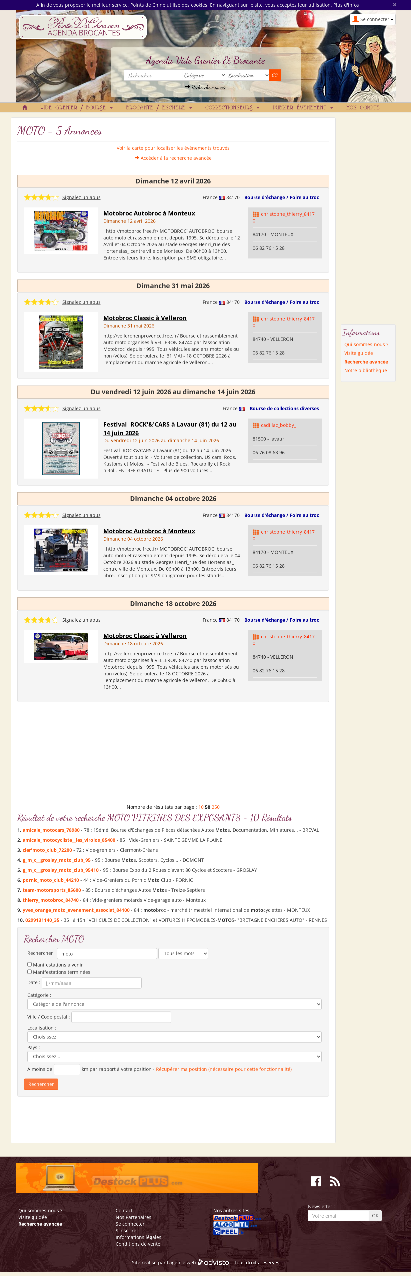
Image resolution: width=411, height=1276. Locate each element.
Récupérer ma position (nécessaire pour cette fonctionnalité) (224, 1069)
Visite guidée (358, 353)
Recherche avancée (205, 87)
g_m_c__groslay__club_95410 (61, 870)
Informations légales (138, 1237)
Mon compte (363, 108)
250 (216, 807)
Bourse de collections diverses (284, 408)
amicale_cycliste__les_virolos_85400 (69, 840)
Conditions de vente (138, 1244)
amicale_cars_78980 (51, 830)
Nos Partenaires (133, 1217)
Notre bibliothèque (365, 370)
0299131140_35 (42, 920)
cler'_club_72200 (47, 850)
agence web (182, 1262)
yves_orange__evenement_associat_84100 (76, 910)
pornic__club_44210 (51, 880)
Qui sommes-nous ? (366, 344)
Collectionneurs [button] (232, 108)
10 (201, 807)
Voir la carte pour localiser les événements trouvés (173, 148)
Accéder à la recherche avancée (173, 158)
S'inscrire (126, 1230)
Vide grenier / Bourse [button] (76, 108)
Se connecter (130, 1224)
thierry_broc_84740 (51, 900)
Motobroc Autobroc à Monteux (149, 213)
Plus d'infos (346, 5)
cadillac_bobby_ (278, 425)
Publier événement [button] (303, 108)
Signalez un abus (81, 197)
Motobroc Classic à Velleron (145, 318)
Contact (124, 1210)
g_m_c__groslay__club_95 (57, 860)
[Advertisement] (173, 755)
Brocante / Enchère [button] (159, 108)
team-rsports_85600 (52, 890)
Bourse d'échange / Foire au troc (281, 197)
